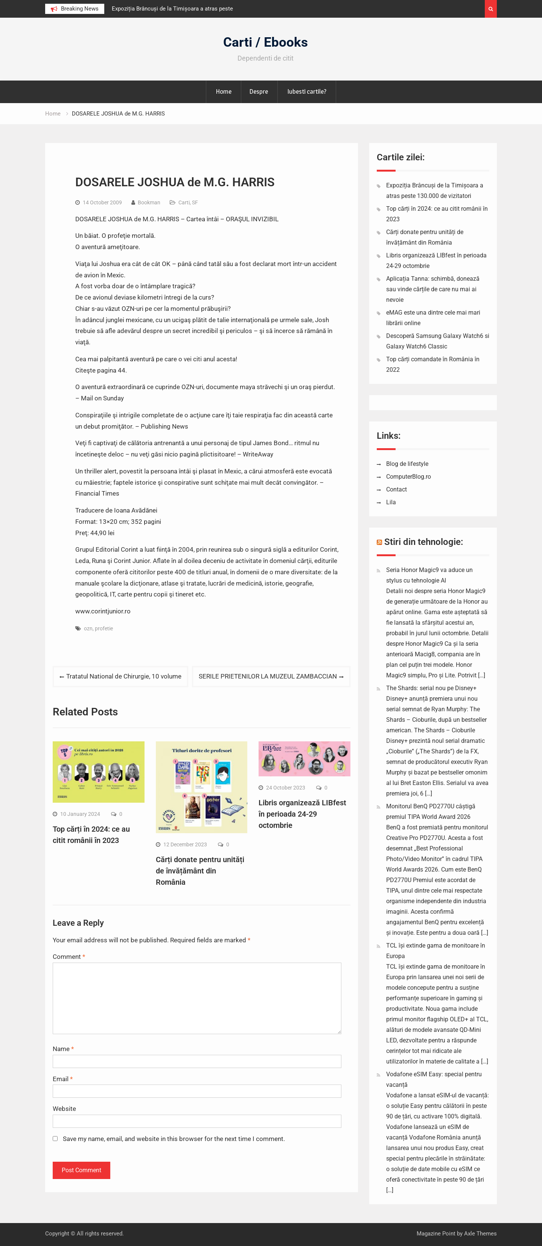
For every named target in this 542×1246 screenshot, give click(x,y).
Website (64, 1108)
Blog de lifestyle (407, 463)
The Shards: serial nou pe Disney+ (431, 688)
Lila (391, 502)
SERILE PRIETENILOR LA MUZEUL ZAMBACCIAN (268, 676)
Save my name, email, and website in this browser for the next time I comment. (174, 1139)
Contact (396, 489)
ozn (88, 628)
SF (195, 202)
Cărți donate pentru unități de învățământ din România (200, 871)
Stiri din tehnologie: (423, 542)
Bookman (149, 202)
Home (223, 91)
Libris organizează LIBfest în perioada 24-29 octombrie (302, 814)
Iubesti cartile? (306, 91)
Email (63, 1079)
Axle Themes (480, 1233)
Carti (184, 202)
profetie (104, 628)
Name (63, 1049)
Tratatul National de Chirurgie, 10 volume (123, 676)
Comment (69, 956)
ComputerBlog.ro (408, 476)
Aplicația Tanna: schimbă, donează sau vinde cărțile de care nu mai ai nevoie (433, 289)
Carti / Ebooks (265, 42)
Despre (258, 91)
